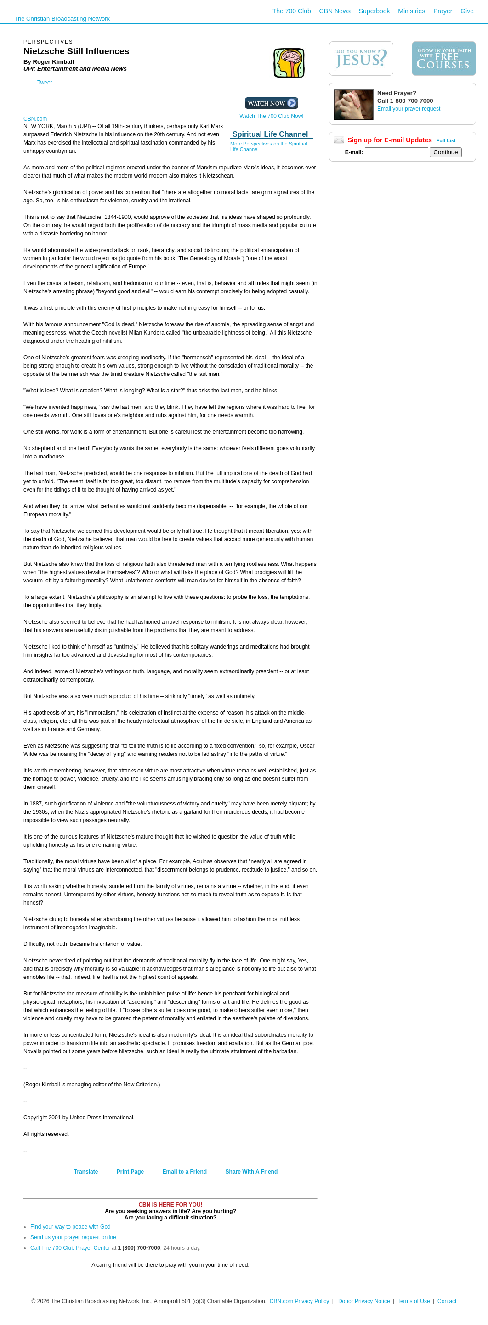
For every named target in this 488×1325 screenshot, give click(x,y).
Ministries (411, 11)
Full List (446, 140)
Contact (446, 1301)
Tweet (44, 82)
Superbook (374, 11)
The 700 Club (291, 11)
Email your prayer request (408, 109)
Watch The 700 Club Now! (271, 113)
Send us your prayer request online (73, 1237)
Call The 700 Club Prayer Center (70, 1248)
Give (467, 11)
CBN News (335, 11)
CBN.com (35, 119)
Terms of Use (414, 1301)
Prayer (442, 11)
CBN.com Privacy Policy (299, 1301)
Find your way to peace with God (70, 1227)
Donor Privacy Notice (364, 1301)
